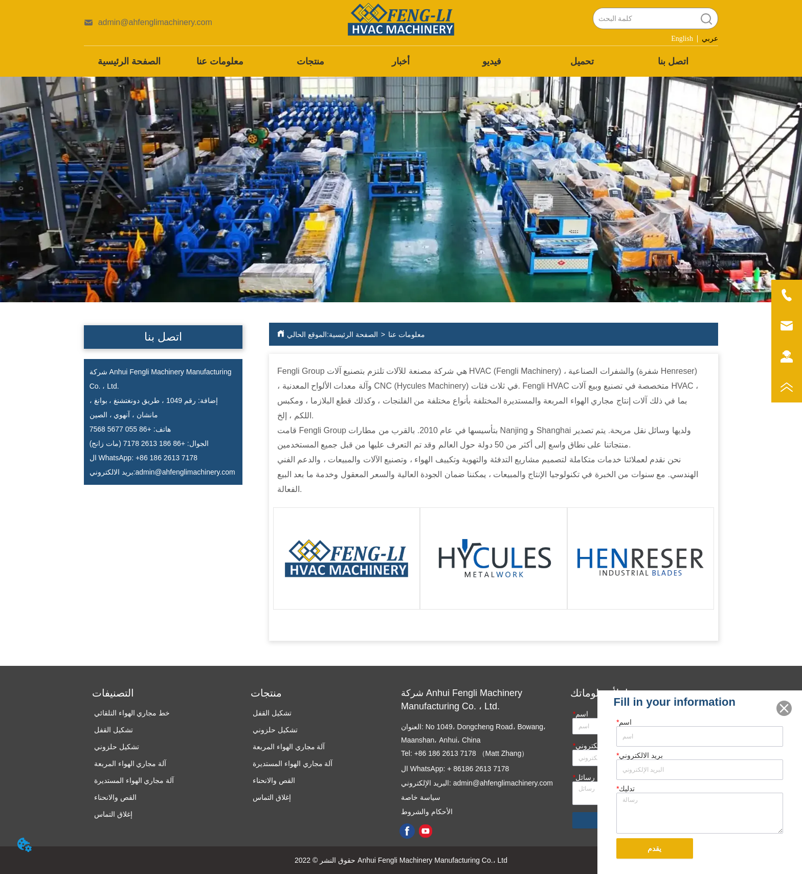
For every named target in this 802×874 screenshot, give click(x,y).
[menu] (401, 61)
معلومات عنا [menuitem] (219, 61)
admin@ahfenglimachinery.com (185, 472)
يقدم (654, 849)
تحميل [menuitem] (582, 61)
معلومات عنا (406, 334)
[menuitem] (310, 61)
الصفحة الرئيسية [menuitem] (129, 61)
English (682, 38)
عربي (710, 38)
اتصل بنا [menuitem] (673, 61)
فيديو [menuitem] (491, 61)
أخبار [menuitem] (401, 61)
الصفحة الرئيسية (353, 334)
